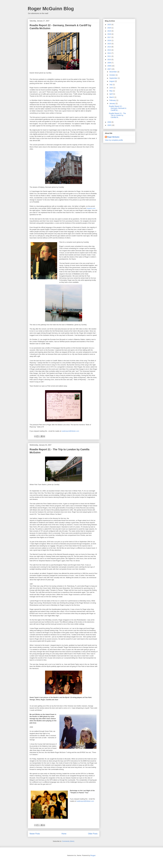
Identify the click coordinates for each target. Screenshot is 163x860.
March (111, 97)
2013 (109, 50)
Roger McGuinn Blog (51, 8)
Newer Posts (35, 834)
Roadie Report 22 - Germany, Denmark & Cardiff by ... (117, 108)
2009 (109, 63)
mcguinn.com (90, 208)
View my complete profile (114, 140)
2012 (109, 53)
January (112, 103)
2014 (109, 47)
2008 (109, 66)
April (111, 94)
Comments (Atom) (68, 841)
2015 (109, 44)
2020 (109, 28)
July (111, 84)
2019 (109, 31)
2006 (109, 122)
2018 (109, 34)
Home (64, 834)
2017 (109, 37)
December (113, 72)
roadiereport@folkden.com (70, 431)
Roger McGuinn (113, 137)
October (112, 75)
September (113, 78)
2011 (109, 56)
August (112, 81)
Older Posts (92, 834)
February (112, 100)
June (111, 88)
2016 (109, 40)
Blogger (92, 855)
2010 (109, 59)
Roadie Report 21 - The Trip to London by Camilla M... (117, 115)
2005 (109, 125)
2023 (109, 24)
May (111, 91)
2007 (109, 69)
